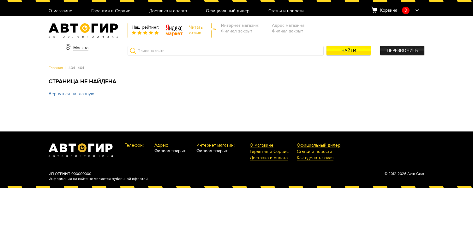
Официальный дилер (227, 11)
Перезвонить (402, 50)
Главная (56, 68)
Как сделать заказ (315, 158)
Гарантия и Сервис (110, 11)
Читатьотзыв (196, 30)
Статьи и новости (286, 11)
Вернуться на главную (71, 93)
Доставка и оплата (168, 11)
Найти (348, 50)
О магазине (60, 11)
